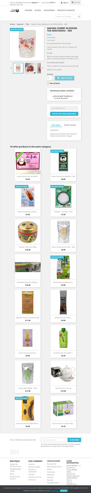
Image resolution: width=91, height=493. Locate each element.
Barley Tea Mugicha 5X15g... (27, 212)
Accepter (63, 491)
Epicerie (28, 10)
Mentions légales (34, 467)
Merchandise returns (54, 467)
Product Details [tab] (70, 125)
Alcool (38, 10)
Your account (53, 461)
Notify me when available (64, 114)
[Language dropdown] (36, 3)
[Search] (68, 16)
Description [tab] (56, 125)
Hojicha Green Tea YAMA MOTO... (27, 423)
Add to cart (64, 78)
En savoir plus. (55, 491)
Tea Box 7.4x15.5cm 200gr (28, 247)
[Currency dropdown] (52, 3)
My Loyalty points (53, 483)
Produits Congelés (66, 10)
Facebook (12, 452)
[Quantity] (49, 78)
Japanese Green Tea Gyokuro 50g (27, 318)
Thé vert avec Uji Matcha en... (63, 282)
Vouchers (50, 477)
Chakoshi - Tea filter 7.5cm (63, 212)
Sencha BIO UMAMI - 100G (27, 388)
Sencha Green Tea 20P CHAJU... (63, 423)
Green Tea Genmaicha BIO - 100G (63, 247)
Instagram (17, 452)
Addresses (50, 475)
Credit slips (51, 472)
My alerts (50, 480)
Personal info (51, 464)
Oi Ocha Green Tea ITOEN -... (63, 353)
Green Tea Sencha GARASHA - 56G (63, 176)
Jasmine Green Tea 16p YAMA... (27, 176)
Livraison (31, 464)
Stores (12, 474)
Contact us (32, 480)
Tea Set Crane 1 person (63, 388)
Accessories (49, 10)
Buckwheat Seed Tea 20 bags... (27, 282)
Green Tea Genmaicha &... (28, 353)
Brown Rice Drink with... (63, 318)
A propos (31, 474)
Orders (49, 469)
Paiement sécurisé (34, 477)
